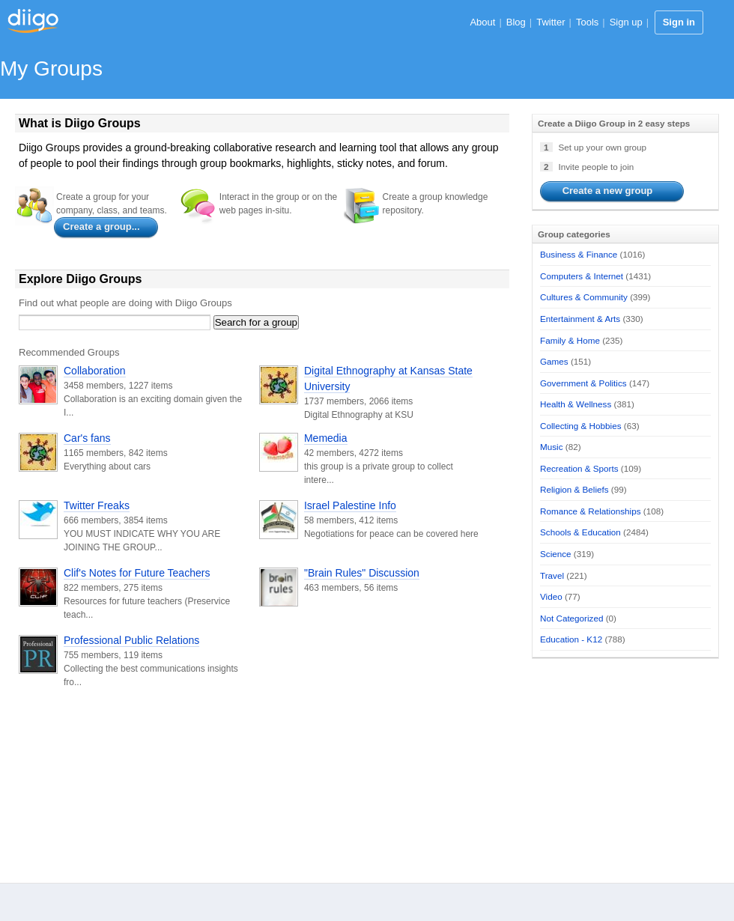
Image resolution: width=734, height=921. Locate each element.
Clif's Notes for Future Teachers (137, 573)
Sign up (626, 22)
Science (555, 554)
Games (554, 361)
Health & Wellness (575, 404)
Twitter (550, 22)
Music (551, 447)
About (482, 22)
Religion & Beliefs (574, 489)
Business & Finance (578, 254)
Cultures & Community (584, 297)
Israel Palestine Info (350, 505)
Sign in (679, 22)
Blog (516, 22)
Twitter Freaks (97, 505)
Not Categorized (571, 618)
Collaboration (95, 371)
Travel (552, 575)
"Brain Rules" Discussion (361, 573)
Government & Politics (583, 383)
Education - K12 (571, 639)
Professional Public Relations (131, 640)
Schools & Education (580, 532)
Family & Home (570, 340)
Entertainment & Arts (580, 318)
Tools (587, 22)
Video (551, 596)
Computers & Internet (581, 276)
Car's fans (87, 438)
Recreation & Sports (579, 468)
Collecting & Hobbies (581, 426)
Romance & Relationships (590, 511)
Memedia (326, 438)
